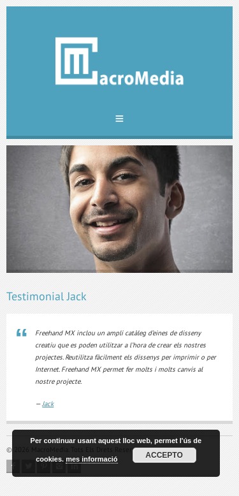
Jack (48, 403)
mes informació (91, 459)
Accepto (163, 455)
